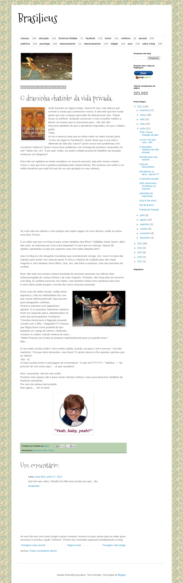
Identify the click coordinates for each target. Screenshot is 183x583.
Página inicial (74, 545)
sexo (130, 43)
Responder (34, 486)
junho (143, 128)
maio (143, 123)
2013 (140, 248)
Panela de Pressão (149, 209)
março (143, 115)
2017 (140, 261)
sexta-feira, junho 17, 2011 (48, 476)
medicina (125, 38)
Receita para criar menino (148, 158)
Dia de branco (146, 205)
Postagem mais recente (33, 545)
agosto (143, 219)
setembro (145, 224)
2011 (140, 106)
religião (114, 43)
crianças (24, 38)
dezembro (145, 237)
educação (44, 38)
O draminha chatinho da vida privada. (149, 150)
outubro (144, 228)
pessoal (143, 38)
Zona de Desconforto (146, 165)
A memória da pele (149, 178)
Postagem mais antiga (114, 545)
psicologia (45, 43)
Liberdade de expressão (146, 194)
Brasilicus (37, 18)
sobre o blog (148, 43)
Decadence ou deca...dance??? (149, 173)
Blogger (122, 575)
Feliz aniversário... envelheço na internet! (148, 186)
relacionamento (67, 43)
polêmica (25, 43)
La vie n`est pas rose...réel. (147, 141)
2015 (140, 257)
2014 (140, 252)
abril (142, 119)
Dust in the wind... (148, 200)
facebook (90, 38)
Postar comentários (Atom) (43, 550)
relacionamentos (92, 43)
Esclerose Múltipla (67, 38)
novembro (145, 233)
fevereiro (144, 110)
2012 (140, 243)
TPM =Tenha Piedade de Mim (149, 133)
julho (142, 215)
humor (108, 38)
